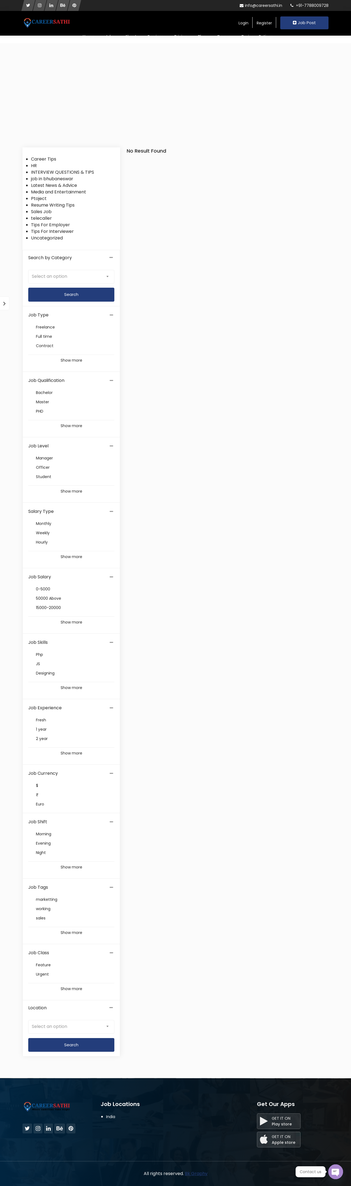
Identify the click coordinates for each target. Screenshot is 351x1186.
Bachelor (44, 392)
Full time (44, 336)
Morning (43, 834)
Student (43, 476)
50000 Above (48, 598)
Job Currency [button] (43, 773)
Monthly (43, 523)
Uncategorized (47, 238)
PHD (39, 411)
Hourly (42, 542)
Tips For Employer (50, 225)
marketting (46, 899)
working (43, 908)
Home (88, 36)
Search (71, 1045)
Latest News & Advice (54, 185)
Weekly (43, 533)
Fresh (41, 720)
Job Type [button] (38, 315)
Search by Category (71, 258)
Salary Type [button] (41, 511)
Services (155, 36)
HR (34, 165)
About (131, 36)
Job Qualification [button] (46, 380)
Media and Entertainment (58, 192)
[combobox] (71, 277)
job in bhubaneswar (52, 179)
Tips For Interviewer (52, 231)
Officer (43, 467)
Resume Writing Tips (53, 205)
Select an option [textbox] (49, 276)
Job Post (304, 22)
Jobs (109, 36)
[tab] (71, 315)
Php (39, 654)
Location (71, 1008)
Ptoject (39, 198)
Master (42, 402)
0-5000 (43, 589)
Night (41, 852)
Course (224, 36)
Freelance (45, 327)
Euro (40, 804)
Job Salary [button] (39, 577)
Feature (43, 965)
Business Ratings (257, 36)
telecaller (41, 218)
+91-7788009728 (309, 5)
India (110, 1116)
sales (41, 918)
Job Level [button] (38, 446)
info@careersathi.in (261, 5)
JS (38, 664)
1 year (41, 729)
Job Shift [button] (37, 822)
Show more (71, 360)
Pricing (180, 36)
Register (264, 23)
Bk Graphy (196, 1173)
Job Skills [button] (38, 642)
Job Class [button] (38, 953)
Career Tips (43, 159)
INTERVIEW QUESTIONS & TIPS (62, 172)
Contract (44, 345)
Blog (202, 36)
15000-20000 (48, 607)
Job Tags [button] (38, 887)
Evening (43, 843)
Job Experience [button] (45, 708)
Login (243, 23)
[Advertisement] (175, 106)
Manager (44, 458)
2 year (42, 738)
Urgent (42, 974)
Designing (45, 673)
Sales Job (41, 211)
